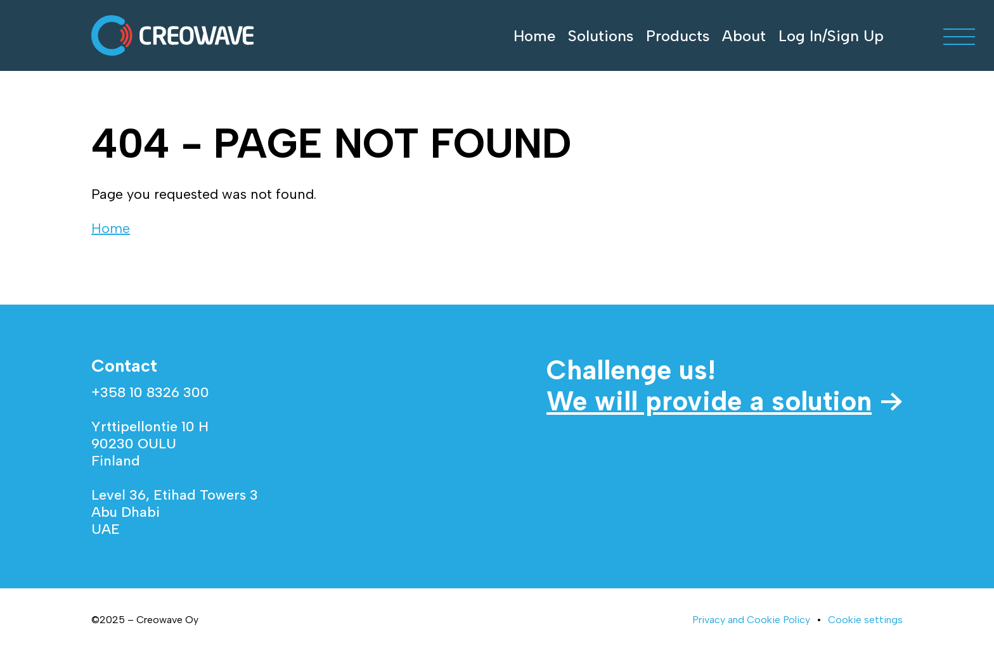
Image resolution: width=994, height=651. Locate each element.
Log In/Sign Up (831, 36)
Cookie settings (865, 620)
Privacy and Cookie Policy (751, 620)
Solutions (600, 36)
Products (677, 36)
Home (534, 36)
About (744, 36)
